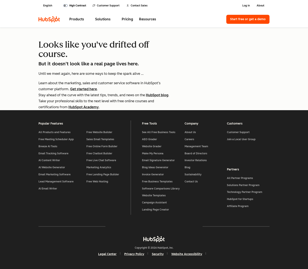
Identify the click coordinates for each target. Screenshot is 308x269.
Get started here (83, 89)
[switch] (74, 5)
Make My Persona (152, 153)
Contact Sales (137, 5)
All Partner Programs (240, 178)
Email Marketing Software (54, 174)
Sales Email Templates (100, 139)
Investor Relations (196, 160)
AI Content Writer (49, 160)
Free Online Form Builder (101, 146)
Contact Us (191, 181)
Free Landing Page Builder (102, 174)
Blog (187, 167)
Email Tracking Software (53, 153)
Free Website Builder (99, 132)
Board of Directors (196, 153)
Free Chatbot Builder (99, 153)
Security (158, 254)
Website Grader (151, 146)
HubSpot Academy (83, 107)
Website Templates (154, 195)
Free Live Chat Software (101, 160)
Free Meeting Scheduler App (56, 139)
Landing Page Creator (155, 209)
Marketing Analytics (98, 167)
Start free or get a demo (248, 19)
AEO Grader (149, 139)
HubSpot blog (157, 95)
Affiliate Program (238, 206)
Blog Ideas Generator (155, 167)
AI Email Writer (47, 188)
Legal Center (107, 254)
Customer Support (106, 5)
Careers (189, 139)
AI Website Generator (51, 167)
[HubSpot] (49, 19)
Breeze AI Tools (47, 146)
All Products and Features (54, 132)
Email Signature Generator (158, 160)
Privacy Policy (134, 254)
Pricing (127, 19)
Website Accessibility (186, 254)
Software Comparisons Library (161, 188)
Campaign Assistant (154, 202)
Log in (246, 5)
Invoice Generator (153, 174)
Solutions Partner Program (243, 185)
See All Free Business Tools (158, 132)
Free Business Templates (157, 181)
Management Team (196, 146)
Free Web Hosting (97, 181)
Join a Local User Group (241, 139)
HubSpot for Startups (240, 199)
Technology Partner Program (244, 192)
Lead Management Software (56, 181)
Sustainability (193, 174)
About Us (190, 132)
